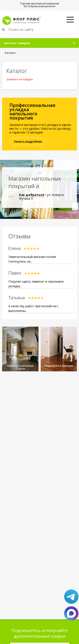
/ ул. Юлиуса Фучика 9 (41, 196)
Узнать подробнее (28, 141)
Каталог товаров (17, 43)
